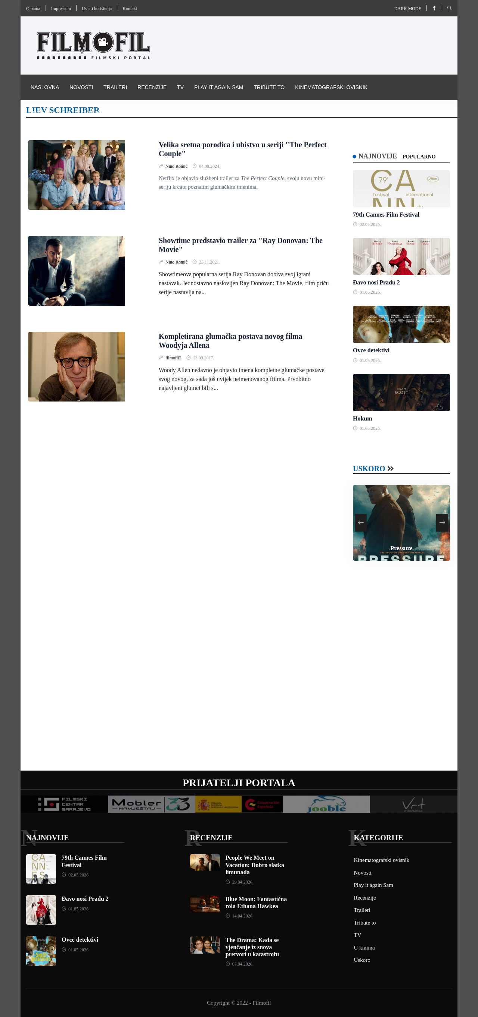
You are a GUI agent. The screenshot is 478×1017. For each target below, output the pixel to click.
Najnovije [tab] (377, 156)
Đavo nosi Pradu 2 (376, 282)
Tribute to (269, 87)
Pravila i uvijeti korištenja (70, 113)
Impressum (61, 8)
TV (180, 87)
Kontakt (129, 8)
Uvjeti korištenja (97, 8)
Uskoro (369, 469)
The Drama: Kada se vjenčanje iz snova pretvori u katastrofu (252, 947)
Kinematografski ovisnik (331, 87)
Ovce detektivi (371, 350)
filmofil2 (174, 357)
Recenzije (152, 87)
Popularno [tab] (419, 157)
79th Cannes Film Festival (386, 214)
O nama (33, 8)
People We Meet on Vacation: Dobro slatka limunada (255, 864)
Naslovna (45, 87)
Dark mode (407, 8)
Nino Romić (177, 166)
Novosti (81, 87)
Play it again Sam (218, 87)
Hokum (362, 418)
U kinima (364, 948)
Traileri (115, 87)
